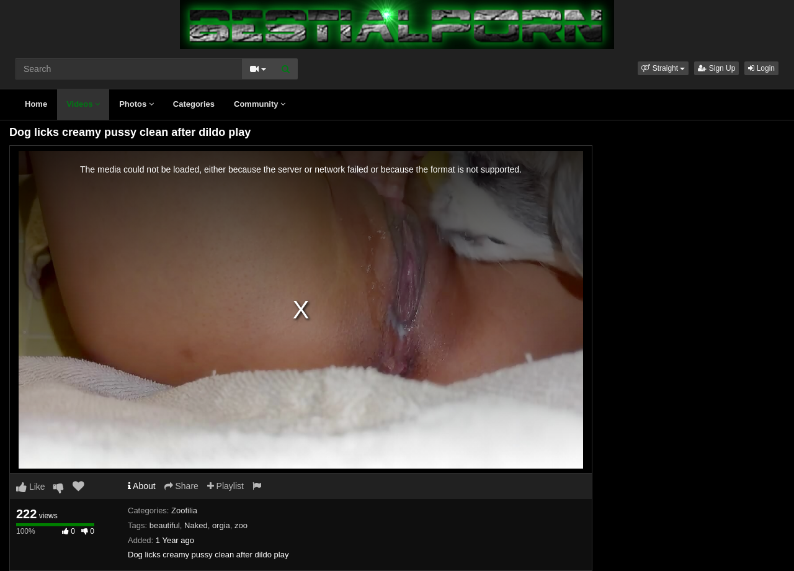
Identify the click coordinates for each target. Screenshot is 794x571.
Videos (83, 104)
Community (259, 104)
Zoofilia (184, 510)
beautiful (164, 525)
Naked (196, 525)
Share (181, 486)
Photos (136, 104)
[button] (663, 68)
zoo (241, 525)
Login (761, 68)
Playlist (225, 486)
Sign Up (716, 68)
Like (30, 487)
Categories (194, 104)
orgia (221, 525)
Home (36, 104)
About (142, 486)
